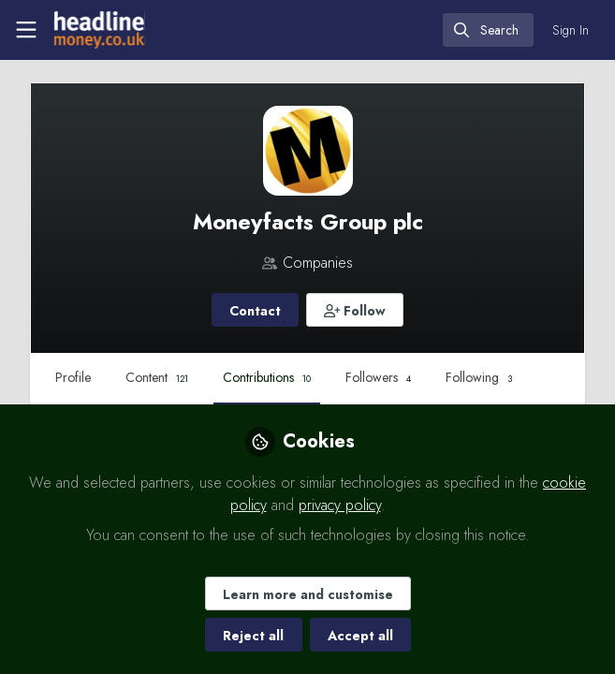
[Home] (97, 30)
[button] (355, 310)
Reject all (253, 635)
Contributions (267, 377)
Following (479, 377)
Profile (73, 377)
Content (156, 377)
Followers (378, 377)
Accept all (360, 635)
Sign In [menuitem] (570, 30)
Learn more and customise (308, 594)
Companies (318, 262)
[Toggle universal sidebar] (26, 30)
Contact (255, 310)
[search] (488, 30)
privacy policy (340, 505)
